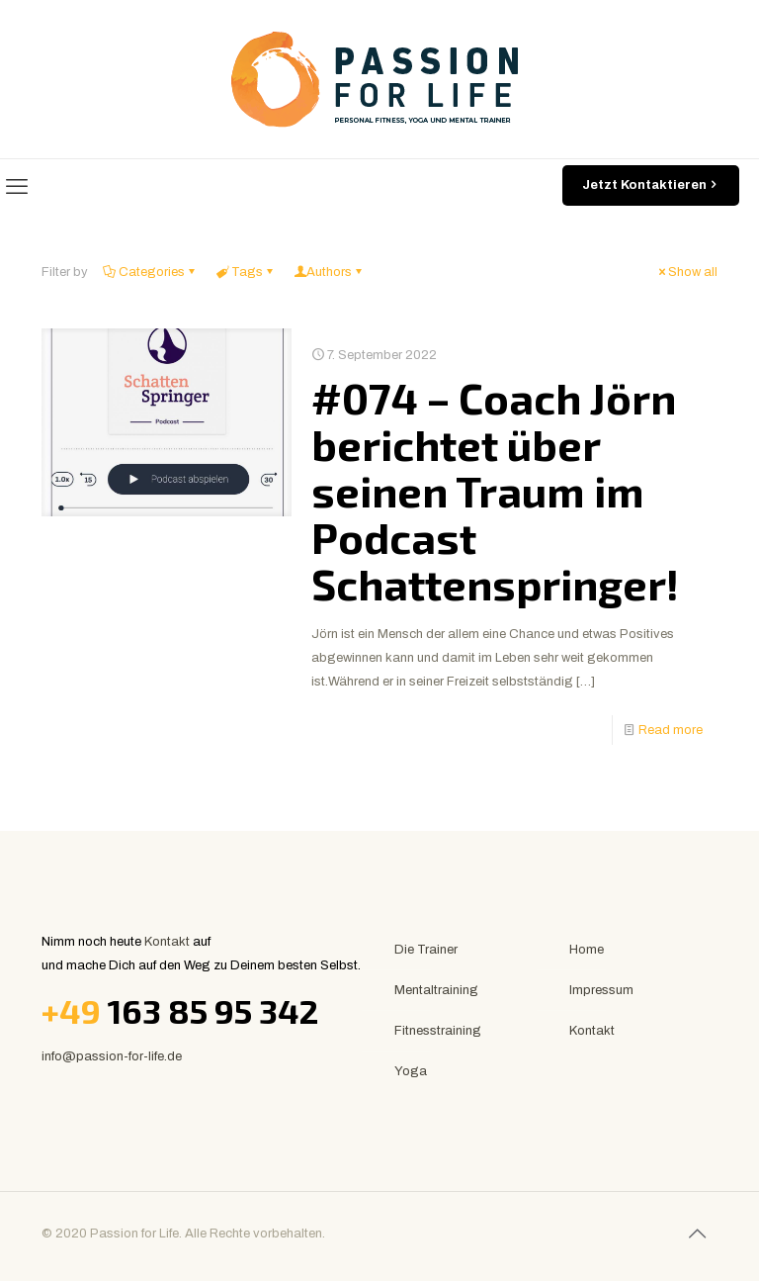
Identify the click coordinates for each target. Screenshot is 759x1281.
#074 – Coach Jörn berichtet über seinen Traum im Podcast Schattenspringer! (495, 490)
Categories (150, 272)
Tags (245, 272)
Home (586, 950)
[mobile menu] (17, 187)
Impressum (601, 990)
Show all (686, 272)
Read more (670, 730)
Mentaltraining (436, 990)
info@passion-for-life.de (112, 1056)
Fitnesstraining (437, 1031)
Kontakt (167, 942)
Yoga (410, 1071)
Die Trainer (426, 950)
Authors (329, 272)
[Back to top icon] (696, 1233)
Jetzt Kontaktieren (650, 185)
